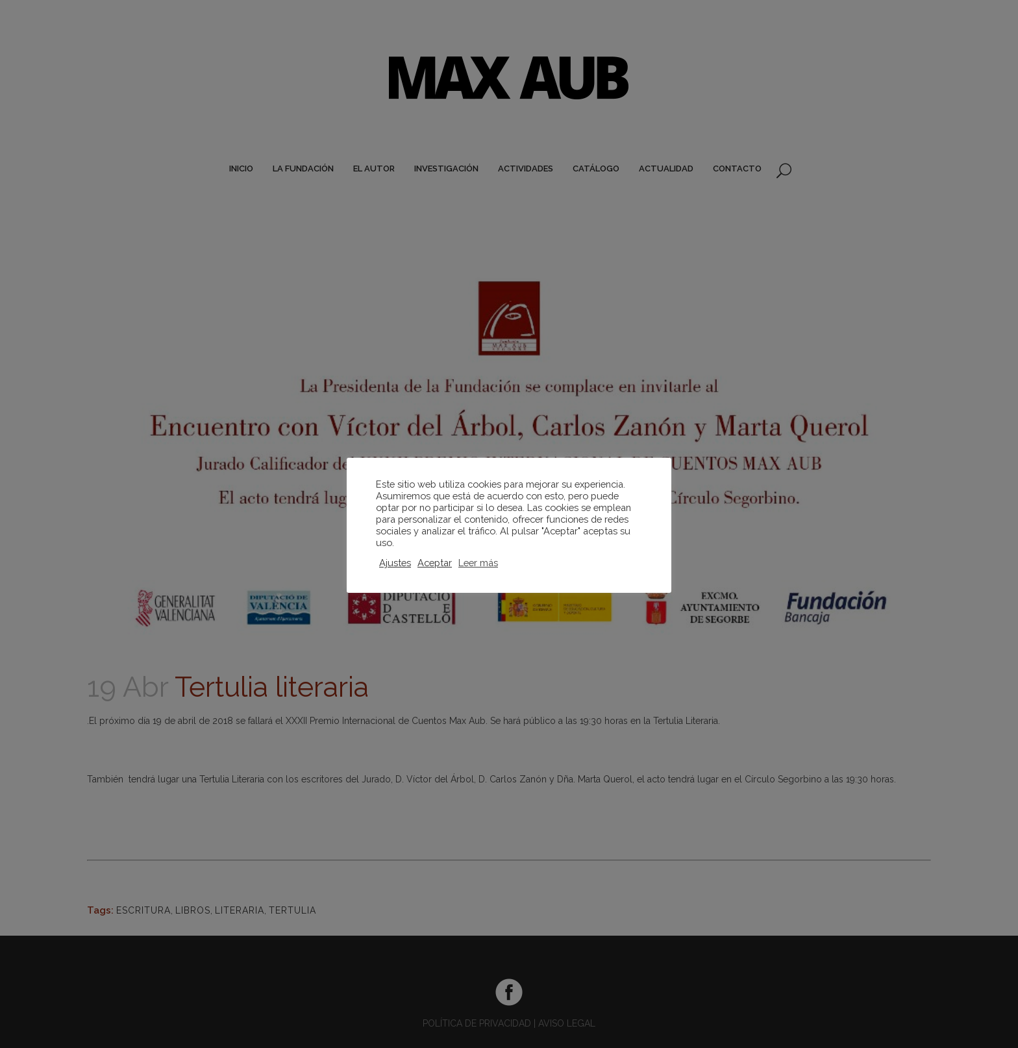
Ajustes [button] (395, 562)
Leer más (478, 562)
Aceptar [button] (434, 562)
